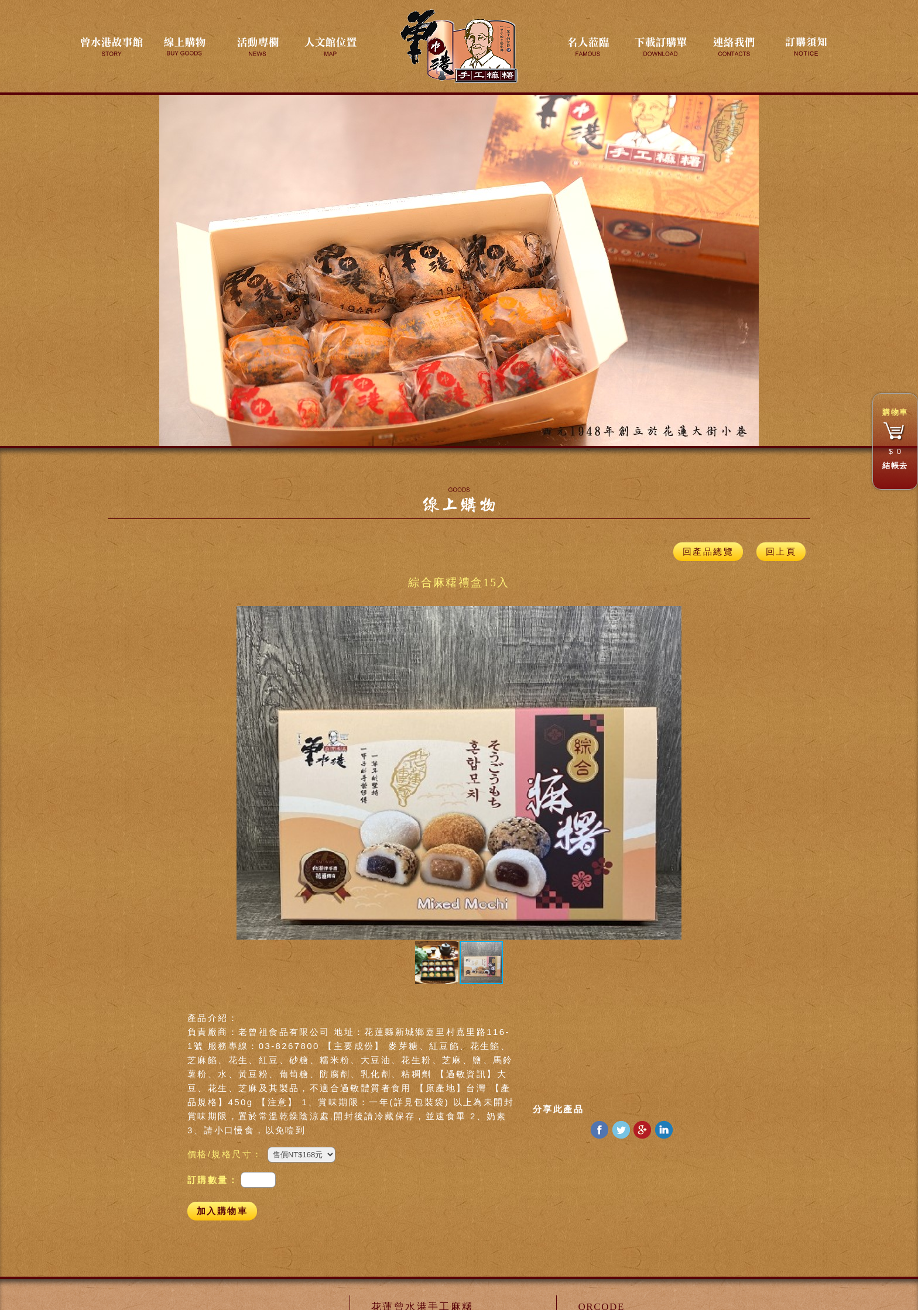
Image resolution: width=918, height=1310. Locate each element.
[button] (247, 773)
